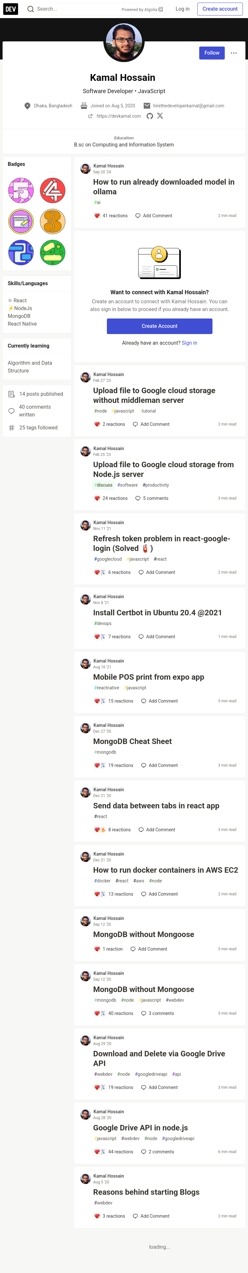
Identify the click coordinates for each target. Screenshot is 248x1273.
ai (97, 202)
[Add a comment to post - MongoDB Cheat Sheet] (113, 765)
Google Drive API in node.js (140, 1127)
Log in (183, 9)
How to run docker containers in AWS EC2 (165, 870)
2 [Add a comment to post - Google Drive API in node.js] (157, 1152)
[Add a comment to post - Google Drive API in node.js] (113, 1152)
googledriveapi (151, 1074)
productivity (156, 485)
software (127, 485)
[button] (21, 190)
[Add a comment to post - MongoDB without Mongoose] (108, 949)
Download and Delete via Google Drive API (159, 1058)
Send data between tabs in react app (156, 805)
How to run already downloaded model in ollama (164, 187)
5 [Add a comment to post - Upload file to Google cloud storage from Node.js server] (151, 498)
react (160, 559)
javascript (123, 411)
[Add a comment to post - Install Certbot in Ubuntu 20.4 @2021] (112, 636)
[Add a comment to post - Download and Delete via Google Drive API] (113, 1087)
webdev (175, 1000)
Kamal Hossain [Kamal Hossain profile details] (109, 165)
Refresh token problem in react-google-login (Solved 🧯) (162, 543)
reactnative (106, 688)
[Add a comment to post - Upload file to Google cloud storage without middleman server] (109, 424)
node (100, 411)
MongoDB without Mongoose (143, 934)
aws (138, 881)
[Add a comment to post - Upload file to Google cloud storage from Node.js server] (111, 498)
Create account (220, 9)
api (176, 1074)
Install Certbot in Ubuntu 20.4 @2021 (157, 612)
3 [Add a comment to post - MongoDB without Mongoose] (157, 1013)
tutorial (147, 411)
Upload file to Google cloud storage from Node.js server (163, 469)
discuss (103, 485)
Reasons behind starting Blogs (146, 1192)
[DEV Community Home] (11, 9)
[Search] (30, 9)
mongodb (105, 752)
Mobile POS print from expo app (148, 677)
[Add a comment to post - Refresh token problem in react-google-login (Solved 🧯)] (112, 572)
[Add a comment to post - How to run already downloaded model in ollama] (111, 215)
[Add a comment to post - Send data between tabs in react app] (112, 830)
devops (103, 623)
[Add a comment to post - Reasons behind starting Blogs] (109, 1216)
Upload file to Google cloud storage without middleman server (154, 395)
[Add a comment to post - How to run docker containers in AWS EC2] (113, 894)
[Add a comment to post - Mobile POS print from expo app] (113, 701)
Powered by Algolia (142, 9)
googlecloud (108, 559)
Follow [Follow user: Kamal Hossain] (212, 53)
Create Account (160, 326)
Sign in (189, 343)
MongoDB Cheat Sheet (132, 741)
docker (102, 881)
